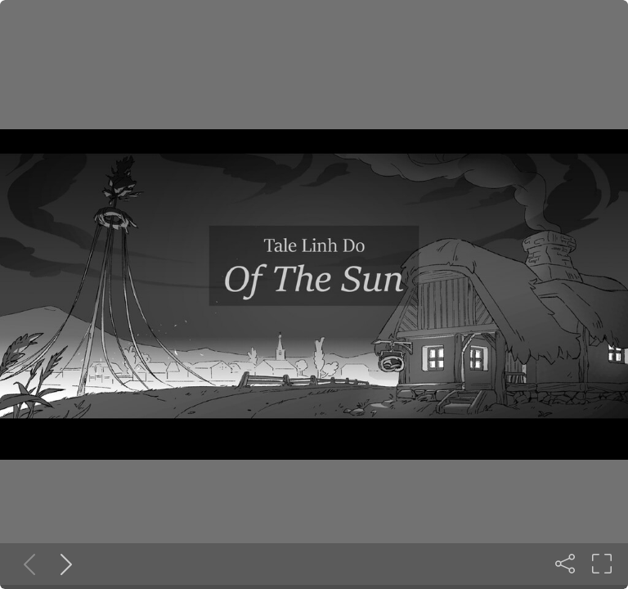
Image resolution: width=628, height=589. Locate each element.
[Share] (565, 564)
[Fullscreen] (602, 564)
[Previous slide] (26, 564)
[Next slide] (63, 564)
